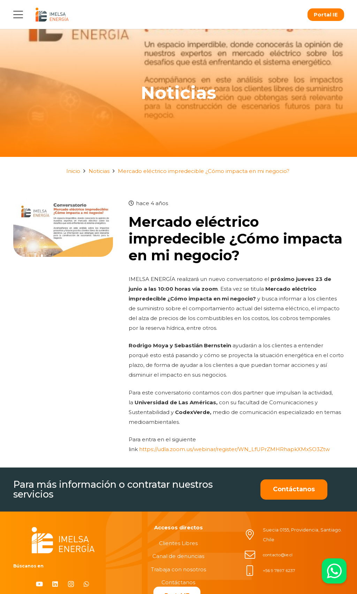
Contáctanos (178, 582)
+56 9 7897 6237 (279, 570)
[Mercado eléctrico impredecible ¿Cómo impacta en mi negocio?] (63, 203)
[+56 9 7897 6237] (253, 570)
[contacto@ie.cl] (253, 555)
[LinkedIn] (55, 584)
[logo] (52, 14)
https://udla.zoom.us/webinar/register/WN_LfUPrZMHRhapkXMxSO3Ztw (234, 449)
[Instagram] (71, 584)
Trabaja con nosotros (178, 569)
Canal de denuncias (178, 556)
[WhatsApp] (86, 584)
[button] (18, 15)
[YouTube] (39, 584)
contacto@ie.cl (278, 554)
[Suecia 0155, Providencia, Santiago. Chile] (253, 534)
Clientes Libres (178, 543)
